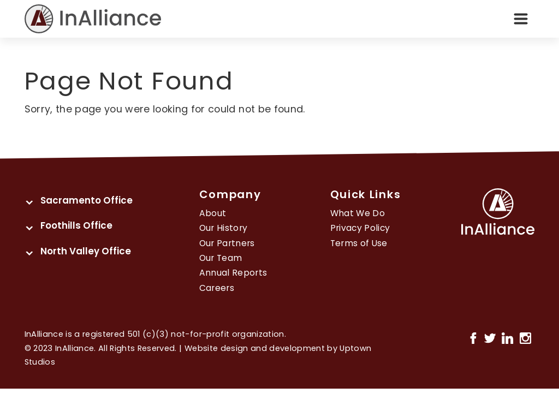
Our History (223, 228)
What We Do (357, 213)
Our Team (220, 258)
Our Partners (227, 243)
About (213, 213)
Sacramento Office (86, 200)
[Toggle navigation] (520, 19)
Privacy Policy (360, 228)
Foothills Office (76, 225)
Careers (216, 288)
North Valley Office (85, 251)
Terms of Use (359, 243)
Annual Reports (233, 272)
